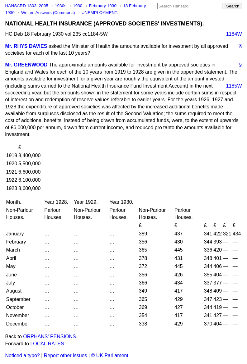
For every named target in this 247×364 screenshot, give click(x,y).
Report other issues (65, 355)
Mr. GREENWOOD (26, 64)
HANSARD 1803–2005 (26, 5)
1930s (61, 5)
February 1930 (103, 5)
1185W (234, 86)
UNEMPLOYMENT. (100, 12)
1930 (78, 5)
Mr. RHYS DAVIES (26, 46)
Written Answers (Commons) (48, 12)
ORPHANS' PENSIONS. (50, 336)
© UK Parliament (109, 355)
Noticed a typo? (22, 355)
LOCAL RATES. (47, 343)
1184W (234, 34)
